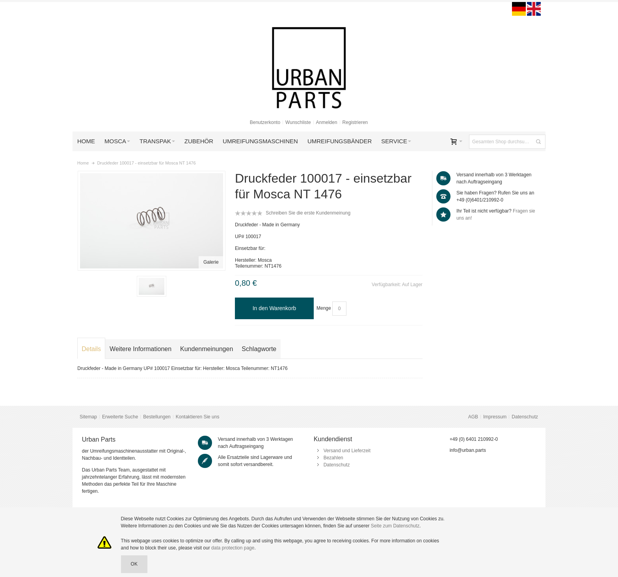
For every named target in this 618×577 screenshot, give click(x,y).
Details (91, 349)
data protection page (232, 548)
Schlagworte (259, 349)
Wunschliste (298, 122)
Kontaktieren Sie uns (198, 417)
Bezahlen (333, 457)
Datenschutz (525, 417)
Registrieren (355, 122)
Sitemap (88, 417)
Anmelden (326, 122)
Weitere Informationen (140, 349)
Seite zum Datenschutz (395, 526)
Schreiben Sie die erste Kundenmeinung (308, 213)
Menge (323, 308)
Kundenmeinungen (206, 349)
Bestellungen (156, 417)
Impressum (494, 417)
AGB (473, 417)
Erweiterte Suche (120, 417)
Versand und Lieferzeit (347, 450)
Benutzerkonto (265, 122)
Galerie (211, 262)
